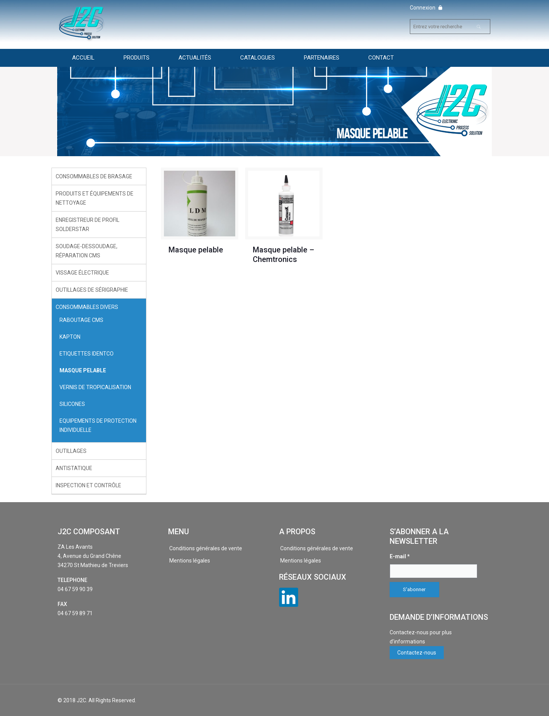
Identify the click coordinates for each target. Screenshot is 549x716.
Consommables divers (87, 307)
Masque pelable (196, 249)
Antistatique (74, 468)
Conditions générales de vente (205, 548)
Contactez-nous (416, 653)
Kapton (69, 337)
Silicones (72, 404)
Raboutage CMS (81, 320)
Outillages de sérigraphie (92, 290)
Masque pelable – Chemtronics (283, 254)
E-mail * (400, 556)
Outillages (71, 451)
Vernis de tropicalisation (95, 387)
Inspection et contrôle (88, 485)
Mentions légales (189, 561)
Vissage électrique (82, 273)
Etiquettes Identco (86, 354)
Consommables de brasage (94, 176)
